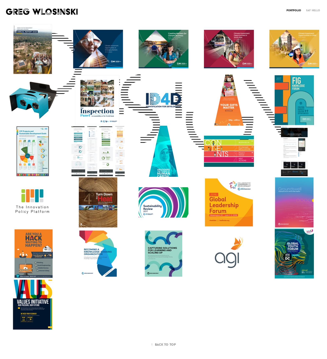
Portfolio (294, 10)
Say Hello (313, 10)
